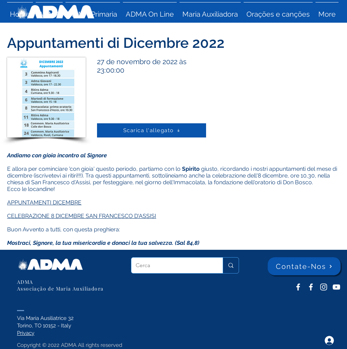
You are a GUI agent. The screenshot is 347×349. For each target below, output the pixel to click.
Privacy (25, 333)
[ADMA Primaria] (310, 287)
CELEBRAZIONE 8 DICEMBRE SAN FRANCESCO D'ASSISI (81, 216)
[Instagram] (323, 287)
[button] (49, 11)
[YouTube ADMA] (336, 287)
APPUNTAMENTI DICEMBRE (44, 202)
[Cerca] (172, 265)
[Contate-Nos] (304, 266)
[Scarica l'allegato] (151, 130)
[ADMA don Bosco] (298, 287)
